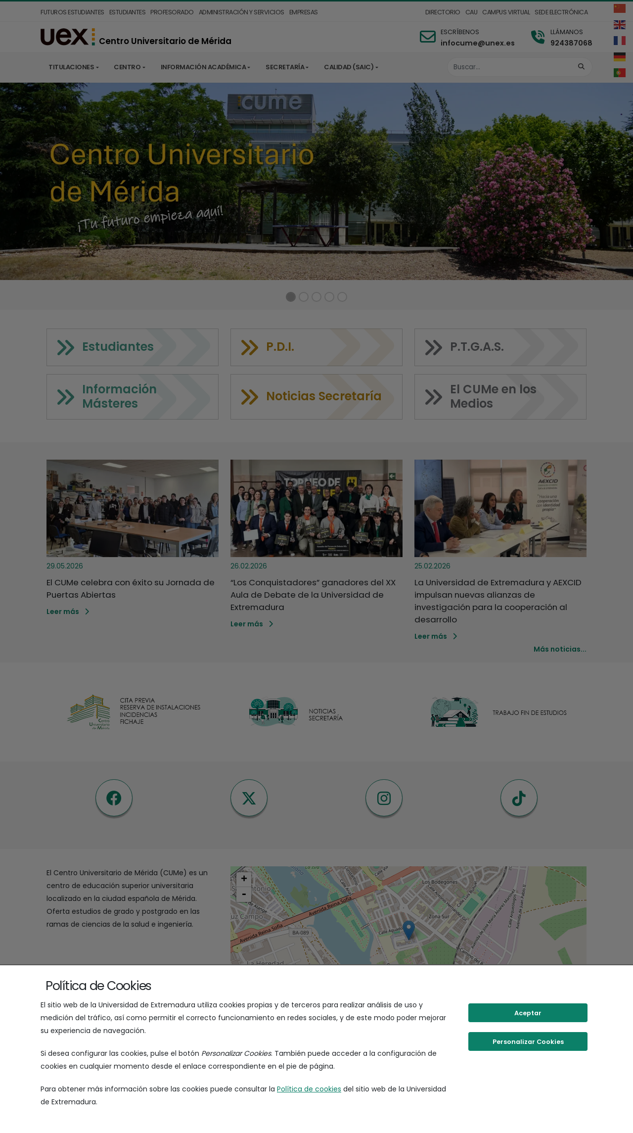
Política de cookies (309, 1089)
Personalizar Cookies (528, 1042)
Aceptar (528, 1013)
